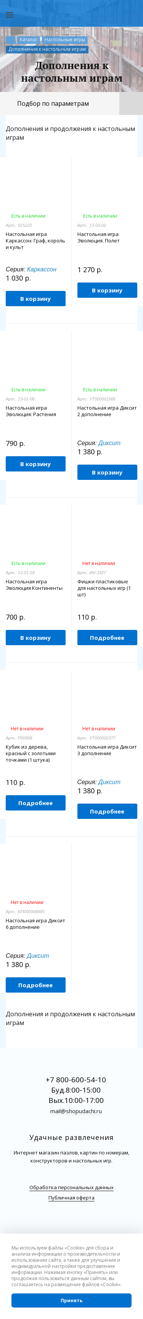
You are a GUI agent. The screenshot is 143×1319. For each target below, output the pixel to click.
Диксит (109, 443)
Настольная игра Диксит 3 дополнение (107, 750)
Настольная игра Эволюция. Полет (98, 237)
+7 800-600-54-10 (76, 1080)
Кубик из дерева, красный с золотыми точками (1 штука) (31, 753)
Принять (72, 1300)
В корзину (35, 298)
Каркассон (41, 269)
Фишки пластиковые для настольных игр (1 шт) (104, 588)
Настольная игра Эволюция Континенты (34, 584)
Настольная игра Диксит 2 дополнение (107, 411)
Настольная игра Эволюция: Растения (31, 411)
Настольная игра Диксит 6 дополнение (35, 923)
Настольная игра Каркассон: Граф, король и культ (35, 240)
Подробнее (107, 637)
